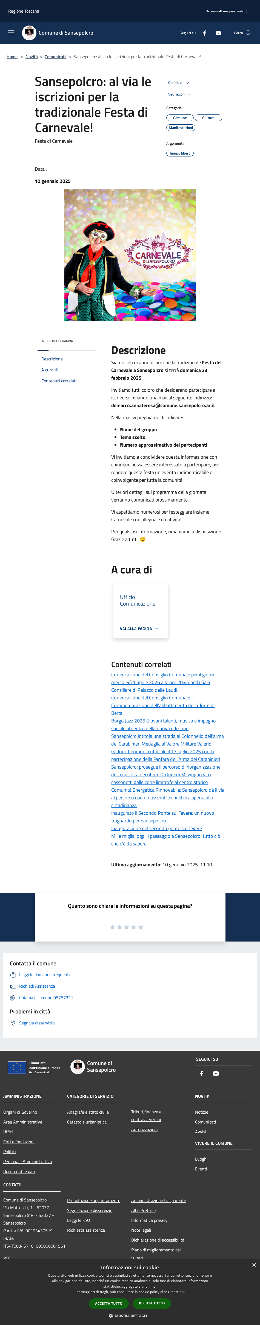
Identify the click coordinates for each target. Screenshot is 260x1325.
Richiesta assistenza (86, 1230)
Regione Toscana (23, 11)
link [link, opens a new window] (182, 1292)
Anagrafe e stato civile (88, 1112)
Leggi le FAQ (78, 1220)
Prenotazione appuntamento (93, 1200)
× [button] (254, 1265)
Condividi (179, 83)
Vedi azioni (180, 94)
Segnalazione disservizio (89, 1210)
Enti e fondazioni (19, 1141)
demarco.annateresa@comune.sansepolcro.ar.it (163, 405)
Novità (31, 56)
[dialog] (130, 1292)
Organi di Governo (20, 1112)
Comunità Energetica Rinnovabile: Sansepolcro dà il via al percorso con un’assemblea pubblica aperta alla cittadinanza (167, 797)
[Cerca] (248, 33)
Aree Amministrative (22, 1122)
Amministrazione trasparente (158, 1200)
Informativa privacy (149, 1220)
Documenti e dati (19, 1171)
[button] (130, 1315)
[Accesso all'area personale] (224, 11)
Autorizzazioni (144, 1129)
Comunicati (55, 56)
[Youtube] (216, 33)
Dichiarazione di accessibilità (157, 1240)
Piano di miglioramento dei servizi (156, 1253)
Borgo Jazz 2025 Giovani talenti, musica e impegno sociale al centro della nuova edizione (163, 724)
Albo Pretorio (143, 1210)
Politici (9, 1151)
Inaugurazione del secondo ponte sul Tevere (156, 828)
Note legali (141, 1230)
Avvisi (200, 1131)
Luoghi (201, 1159)
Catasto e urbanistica (87, 1122)
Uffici (8, 1131)
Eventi (201, 1169)
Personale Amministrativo (27, 1161)
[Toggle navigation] (11, 32)
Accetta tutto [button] (108, 1303)
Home (12, 56)
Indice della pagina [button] (57, 341)
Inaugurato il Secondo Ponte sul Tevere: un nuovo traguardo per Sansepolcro (162, 816)
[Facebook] (202, 33)
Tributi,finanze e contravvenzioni (146, 1115)
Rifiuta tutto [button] (152, 1303)
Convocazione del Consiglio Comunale (150, 697)
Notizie (201, 1112)
